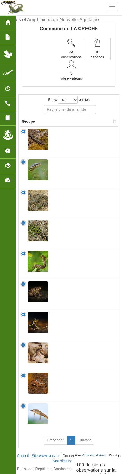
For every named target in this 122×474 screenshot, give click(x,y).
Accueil (23, 456)
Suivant (84, 440)
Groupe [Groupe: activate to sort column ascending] (28, 121)
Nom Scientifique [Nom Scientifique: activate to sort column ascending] (67, 121)
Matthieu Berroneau (69, 461)
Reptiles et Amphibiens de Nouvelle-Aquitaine (51, 19)
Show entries (69, 100)
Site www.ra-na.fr (46, 456)
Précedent (55, 440)
